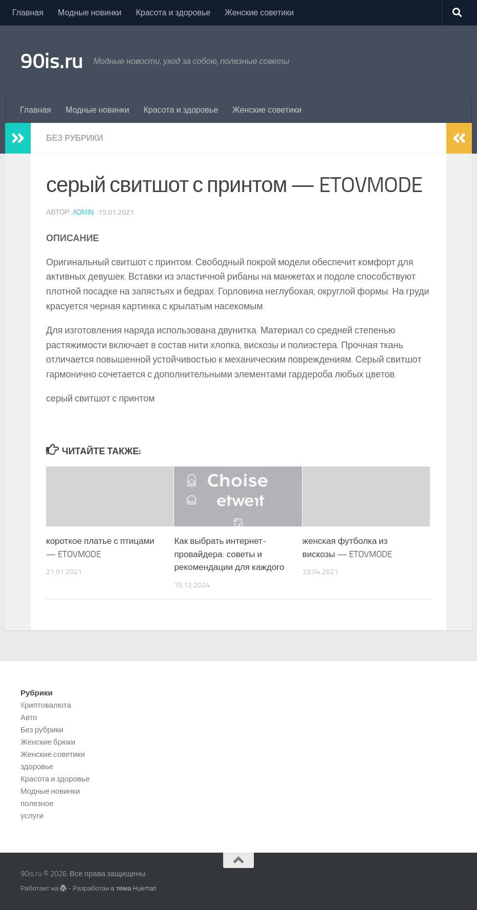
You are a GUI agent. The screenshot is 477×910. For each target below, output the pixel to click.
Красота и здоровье (173, 12)
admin (83, 212)
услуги (32, 815)
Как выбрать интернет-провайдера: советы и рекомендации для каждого (229, 554)
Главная (28, 12)
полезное (37, 803)
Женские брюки (47, 742)
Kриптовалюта (45, 705)
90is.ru (51, 61)
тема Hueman (136, 888)
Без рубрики (74, 138)
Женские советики (259, 12)
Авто (28, 717)
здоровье (36, 766)
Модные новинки (90, 12)
